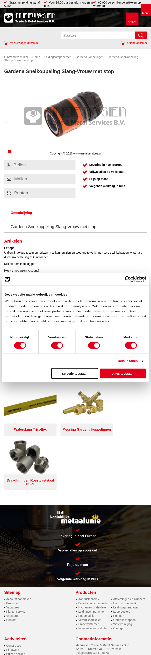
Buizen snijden (15, 597)
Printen (17, 192)
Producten (13, 547)
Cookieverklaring (75, 639)
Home (36, 57)
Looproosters (121, 555)
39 (112, 653)
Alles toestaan (122, 373)
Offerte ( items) (134, 42)
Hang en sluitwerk (124, 547)
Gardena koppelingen (90, 57)
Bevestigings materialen (93, 547)
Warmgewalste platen (20, 606)
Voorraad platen (16, 610)
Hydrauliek (13, 614)
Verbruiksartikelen (89, 563)
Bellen (16, 164)
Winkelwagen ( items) (21, 42)
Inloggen (132, 21)
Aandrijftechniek (88, 543)
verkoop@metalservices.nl (105, 600)
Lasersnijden (14, 618)
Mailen (17, 178)
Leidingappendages (126, 551)
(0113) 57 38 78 (98, 596)
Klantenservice (15, 555)
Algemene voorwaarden (130, 636)
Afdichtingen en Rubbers (129, 543)
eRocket (110, 648)
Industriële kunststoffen (93, 572)
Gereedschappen (124, 563)
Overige (118, 572)
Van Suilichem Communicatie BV (65, 648)
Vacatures (12, 551)
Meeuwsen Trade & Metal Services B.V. (44, 636)
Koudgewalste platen (19, 602)
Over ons (78, 636)
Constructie (13, 589)
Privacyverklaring (99, 636)
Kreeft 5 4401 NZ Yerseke (105, 592)
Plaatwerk (12, 593)
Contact (11, 563)
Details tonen (128, 361)
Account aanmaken (18, 543)
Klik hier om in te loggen (19, 264)
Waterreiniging (122, 568)
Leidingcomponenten (58, 57)
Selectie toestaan (75, 373)
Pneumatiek (86, 559)
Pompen (118, 559)
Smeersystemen (88, 568)
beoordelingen (124, 653)
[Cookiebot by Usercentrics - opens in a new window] (128, 279)
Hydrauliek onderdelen (92, 551)
